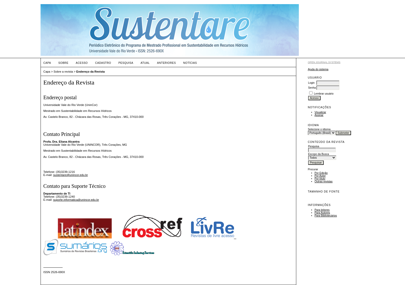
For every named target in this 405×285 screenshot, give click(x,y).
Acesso (82, 62)
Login (311, 82)
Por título (320, 178)
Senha (312, 87)
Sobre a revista (63, 71)
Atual (145, 62)
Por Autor (320, 175)
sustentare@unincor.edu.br (70, 174)
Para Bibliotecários (326, 215)
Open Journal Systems (324, 62)
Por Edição (321, 173)
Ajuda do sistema (318, 69)
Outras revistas (324, 181)
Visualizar (320, 112)
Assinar (319, 115)
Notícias (190, 62)
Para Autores (322, 212)
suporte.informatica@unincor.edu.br (76, 199)
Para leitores (322, 210)
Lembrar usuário (324, 93)
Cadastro (103, 62)
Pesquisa (126, 62)
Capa (47, 62)
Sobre (63, 62)
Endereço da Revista (90, 71)
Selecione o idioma (319, 129)
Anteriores (166, 62)
